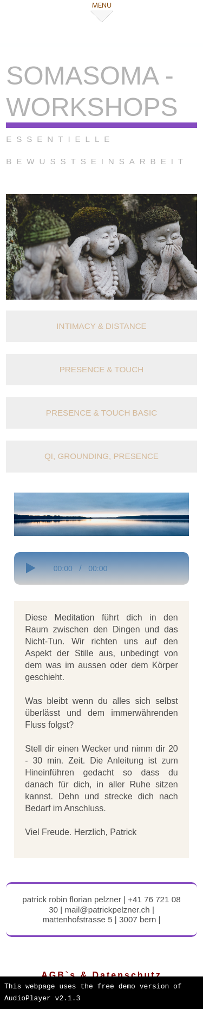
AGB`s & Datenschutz (101, 975)
